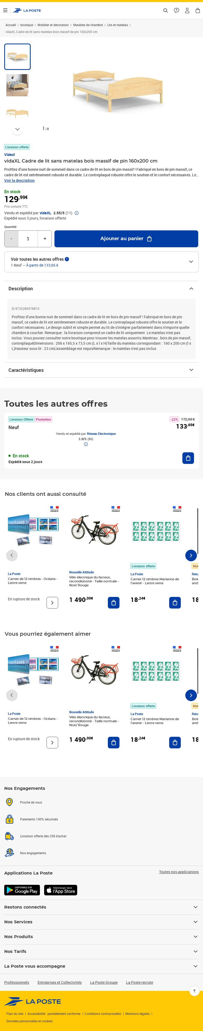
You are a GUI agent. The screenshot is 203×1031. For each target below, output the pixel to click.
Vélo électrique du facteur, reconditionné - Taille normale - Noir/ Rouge (94, 581)
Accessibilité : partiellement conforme (53, 1013)
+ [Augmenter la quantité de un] (45, 238)
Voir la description (19, 180)
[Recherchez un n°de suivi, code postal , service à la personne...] (165, 10)
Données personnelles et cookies (29, 1021)
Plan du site (14, 1013)
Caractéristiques (101, 370)
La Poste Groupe (104, 982)
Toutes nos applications (179, 872)
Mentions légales (137, 1013)
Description (101, 288)
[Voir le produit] (52, 602)
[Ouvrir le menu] (5, 10)
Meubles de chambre (88, 25)
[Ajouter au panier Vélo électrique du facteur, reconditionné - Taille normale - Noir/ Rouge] (113, 602)
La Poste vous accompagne (101, 966)
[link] (32, 1001)
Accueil (11, 25)
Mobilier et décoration (53, 25)
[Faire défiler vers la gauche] (12, 555)
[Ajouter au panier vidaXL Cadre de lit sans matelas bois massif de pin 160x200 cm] (126, 239)
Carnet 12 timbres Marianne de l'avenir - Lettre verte (155, 581)
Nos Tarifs (101, 951)
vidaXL (45, 213)
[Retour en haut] (194, 991)
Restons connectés (101, 907)
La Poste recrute (139, 982)
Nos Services (101, 922)
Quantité (10, 227)
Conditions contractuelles (103, 1013)
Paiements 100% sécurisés (39, 819)
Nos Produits (101, 937)
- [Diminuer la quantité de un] (11, 238)
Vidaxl (9, 154)
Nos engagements (33, 853)
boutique (26, 25)
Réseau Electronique (101, 433)
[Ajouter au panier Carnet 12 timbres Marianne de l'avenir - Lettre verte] (175, 602)
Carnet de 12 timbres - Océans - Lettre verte (33, 581)
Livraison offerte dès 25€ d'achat (43, 836)
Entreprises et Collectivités (60, 982)
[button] (187, 10)
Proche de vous (31, 802)
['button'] (27, 10)
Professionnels (16, 982)
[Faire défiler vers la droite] (191, 555)
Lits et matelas (117, 25)
